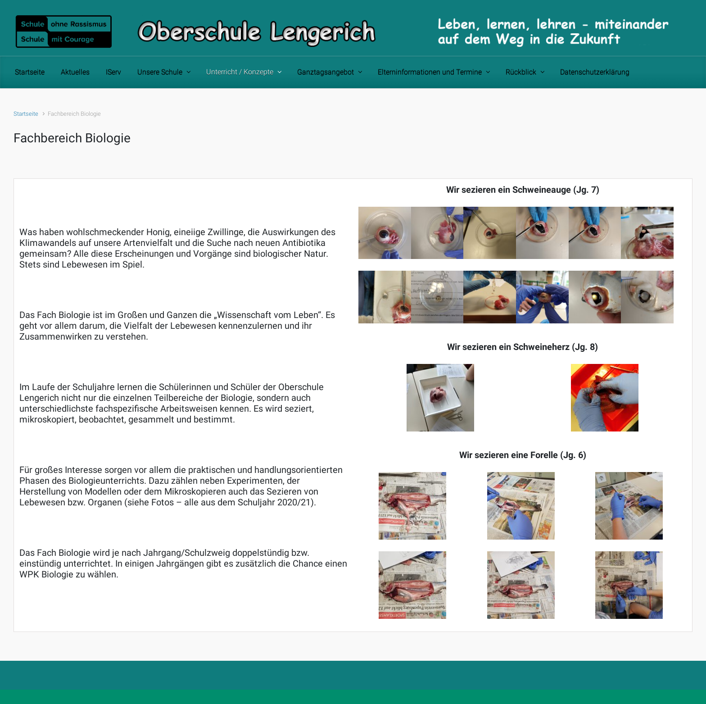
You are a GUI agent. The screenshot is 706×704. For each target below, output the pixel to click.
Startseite (26, 113)
